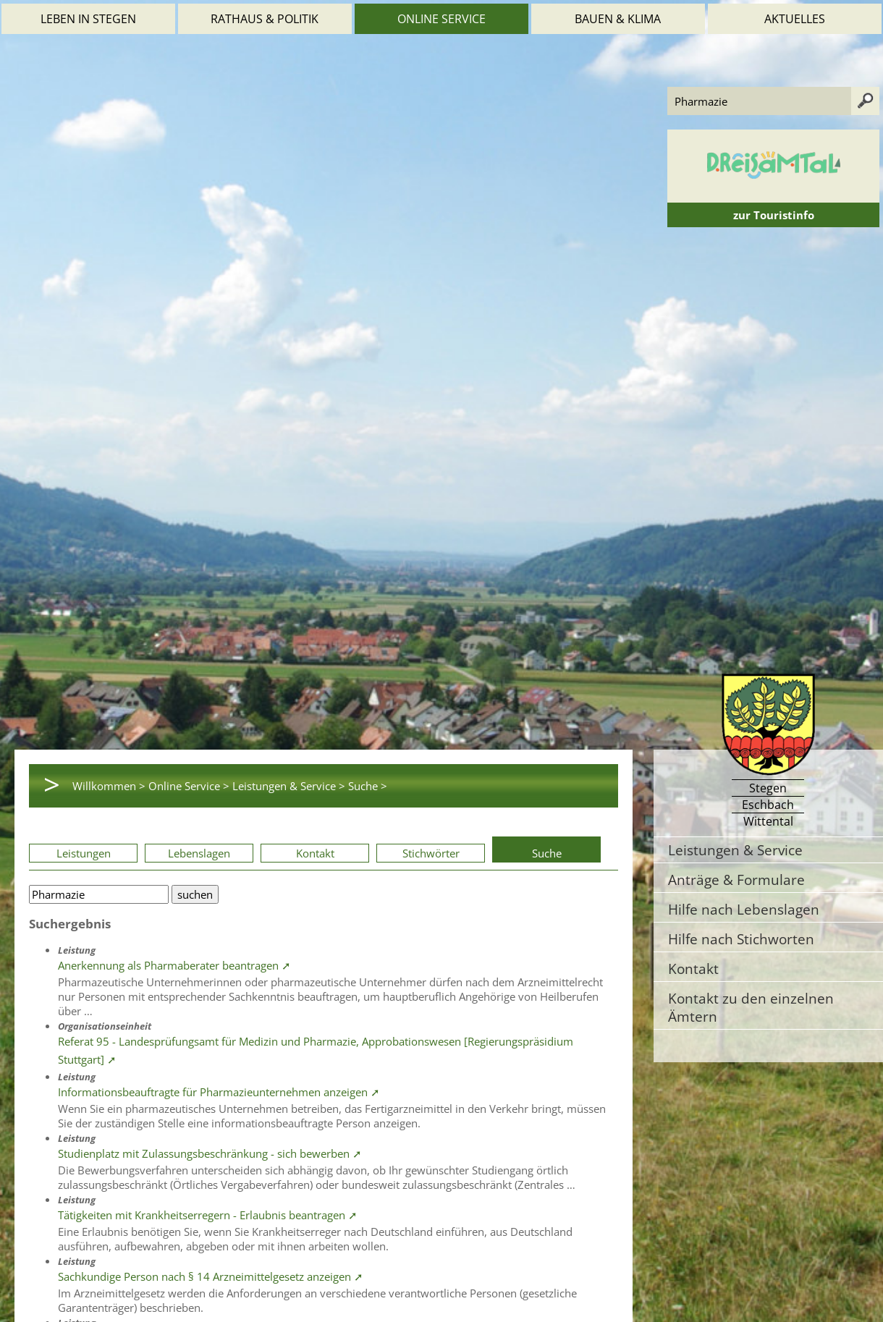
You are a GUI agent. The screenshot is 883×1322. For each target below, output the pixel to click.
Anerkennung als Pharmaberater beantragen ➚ (174, 965)
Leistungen (83, 853)
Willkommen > (108, 786)
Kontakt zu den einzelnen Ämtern (751, 1007)
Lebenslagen (199, 853)
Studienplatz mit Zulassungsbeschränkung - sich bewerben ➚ (210, 1153)
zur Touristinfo (773, 215)
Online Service (441, 19)
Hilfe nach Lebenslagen (743, 909)
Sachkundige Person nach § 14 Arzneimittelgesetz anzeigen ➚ (210, 1276)
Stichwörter (431, 853)
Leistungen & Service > (288, 786)
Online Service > (188, 786)
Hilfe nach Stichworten (741, 939)
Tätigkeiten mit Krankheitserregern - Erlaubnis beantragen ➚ (208, 1215)
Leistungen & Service (735, 850)
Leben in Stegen (88, 19)
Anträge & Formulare (736, 879)
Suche (547, 853)
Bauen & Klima (618, 19)
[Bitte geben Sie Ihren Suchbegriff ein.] (99, 894)
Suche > (367, 786)
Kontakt (315, 853)
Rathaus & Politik (264, 19)
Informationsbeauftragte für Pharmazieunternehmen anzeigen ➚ (219, 1092)
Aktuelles (794, 19)
